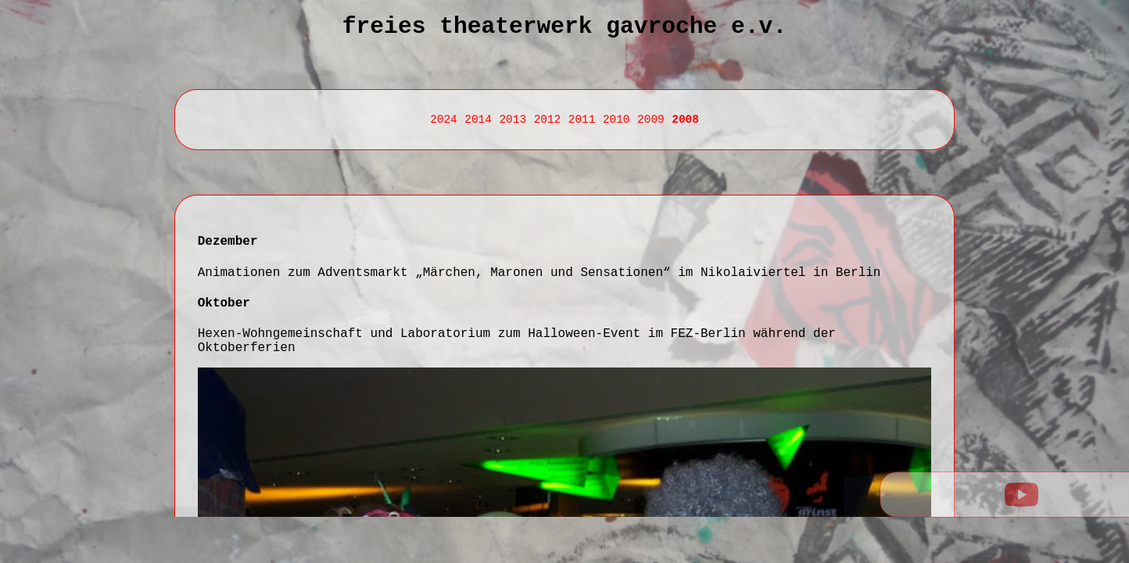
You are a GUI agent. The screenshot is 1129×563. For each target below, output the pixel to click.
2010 (616, 119)
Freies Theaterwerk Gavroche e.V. (564, 26)
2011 (582, 119)
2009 (651, 119)
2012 (547, 119)
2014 (478, 119)
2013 (512, 119)
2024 (443, 119)
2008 (685, 119)
